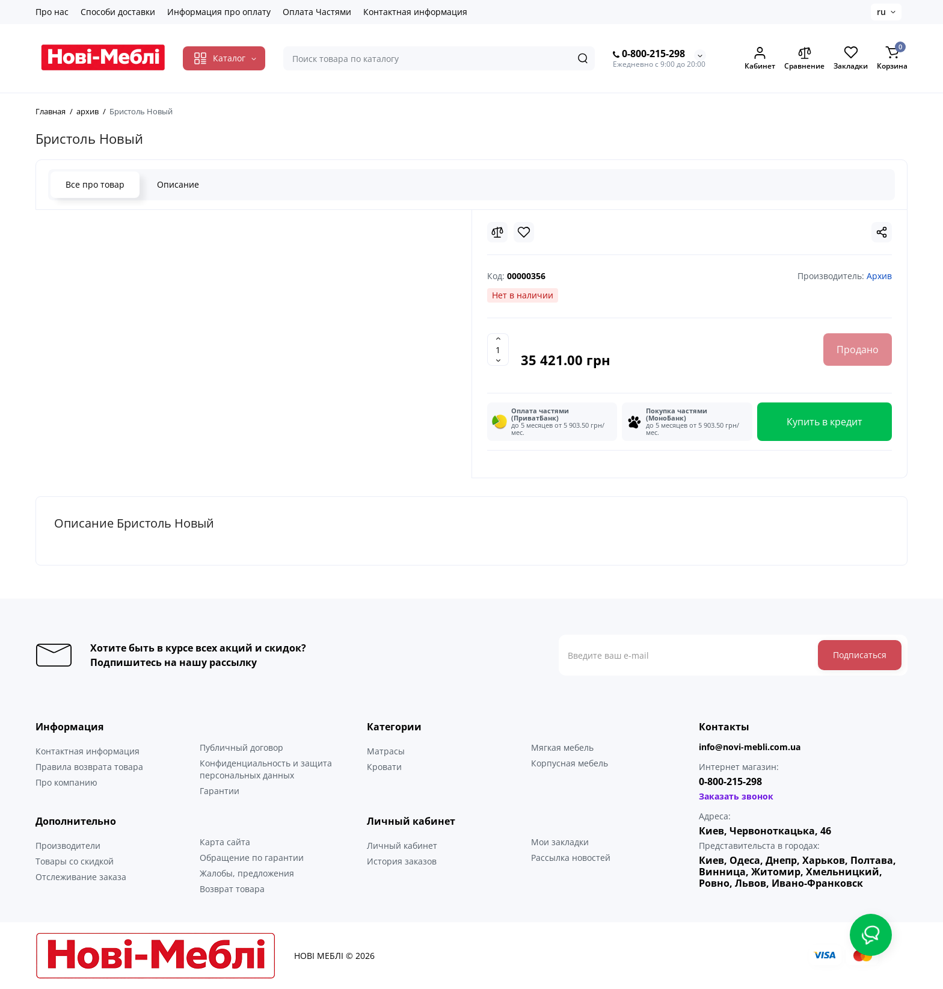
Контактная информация (415, 11)
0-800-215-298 (649, 54)
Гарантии (219, 790)
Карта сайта (225, 842)
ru (881, 11)
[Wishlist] (524, 232)
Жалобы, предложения (247, 873)
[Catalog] (224, 58)
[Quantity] (498, 349)
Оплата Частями (317, 11)
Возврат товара (232, 889)
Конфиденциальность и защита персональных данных (266, 769)
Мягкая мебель (562, 747)
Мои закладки (560, 842)
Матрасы (386, 751)
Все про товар (95, 184)
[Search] (582, 58)
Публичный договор (241, 747)
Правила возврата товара (89, 766)
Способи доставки (118, 11)
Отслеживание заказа (80, 877)
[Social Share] (881, 232)
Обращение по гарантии (252, 857)
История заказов (402, 861)
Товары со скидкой (74, 861)
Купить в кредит (824, 421)
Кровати (384, 766)
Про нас (52, 11)
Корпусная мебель (569, 763)
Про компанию (66, 782)
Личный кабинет (402, 845)
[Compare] (497, 232)
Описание (178, 184)
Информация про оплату (219, 11)
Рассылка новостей (570, 857)
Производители (67, 845)
